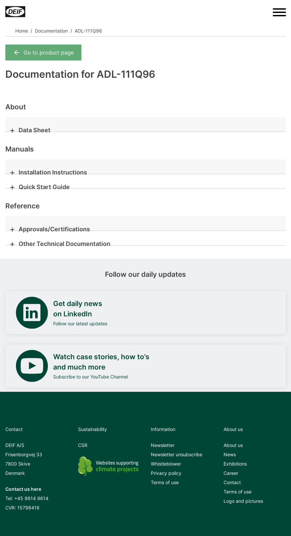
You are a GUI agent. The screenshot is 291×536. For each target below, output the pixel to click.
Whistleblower (166, 464)
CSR (82, 445)
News (230, 454)
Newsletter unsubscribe (176, 454)
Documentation (51, 31)
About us (233, 445)
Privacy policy (166, 473)
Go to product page (43, 52)
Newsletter (162, 445)
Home (21, 31)
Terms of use (165, 482)
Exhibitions (235, 464)
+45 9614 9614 (31, 498)
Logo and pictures (243, 501)
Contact (232, 482)
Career (231, 473)
